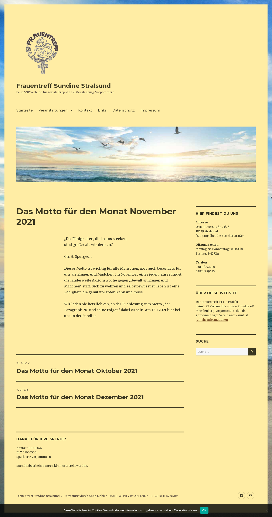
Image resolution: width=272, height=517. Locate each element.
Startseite (24, 110)
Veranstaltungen (53, 110)
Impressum (150, 110)
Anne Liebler (98, 496)
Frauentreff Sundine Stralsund (63, 85)
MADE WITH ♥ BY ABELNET (128, 496)
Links (102, 110)
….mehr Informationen (212, 320)
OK (204, 510)
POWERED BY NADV (164, 496)
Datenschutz (123, 110)
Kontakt (85, 110)
